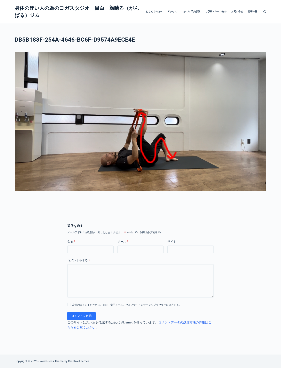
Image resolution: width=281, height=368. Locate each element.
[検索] (264, 11)
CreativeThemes (78, 361)
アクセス (172, 11)
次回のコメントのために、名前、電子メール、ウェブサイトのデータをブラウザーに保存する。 (126, 304)
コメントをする (78, 260)
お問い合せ (237, 11)
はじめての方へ (154, 11)
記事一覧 (252, 11)
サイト (171, 241)
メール (122, 241)
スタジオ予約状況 (191, 11)
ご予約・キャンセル (215, 11)
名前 (71, 241)
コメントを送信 (81, 316)
